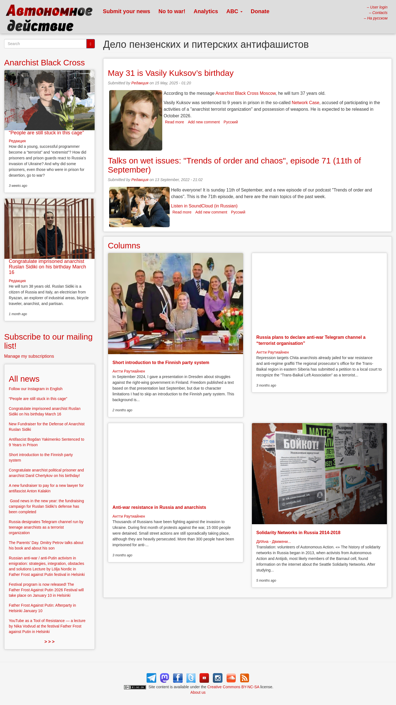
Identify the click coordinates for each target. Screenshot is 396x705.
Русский (231, 122)
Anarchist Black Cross (44, 62)
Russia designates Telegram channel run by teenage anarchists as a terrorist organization (46, 527)
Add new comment (204, 122)
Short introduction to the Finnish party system (160, 362)
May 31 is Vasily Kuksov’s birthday (170, 72)
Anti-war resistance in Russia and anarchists (159, 507)
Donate (260, 11)
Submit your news (126, 11)
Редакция (139, 83)
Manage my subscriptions (29, 356)
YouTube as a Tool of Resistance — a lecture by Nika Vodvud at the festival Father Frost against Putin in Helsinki (47, 626)
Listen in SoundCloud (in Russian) (204, 206)
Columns (124, 245)
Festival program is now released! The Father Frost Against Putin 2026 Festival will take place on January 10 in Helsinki (46, 590)
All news (24, 378)
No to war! (171, 11)
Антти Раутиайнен (128, 371)
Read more (174, 122)
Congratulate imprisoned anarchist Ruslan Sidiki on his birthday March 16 (47, 267)
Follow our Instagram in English (35, 389)
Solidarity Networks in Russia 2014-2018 (298, 532)
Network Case (305, 102)
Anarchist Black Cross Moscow (246, 93)
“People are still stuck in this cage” (46, 132)
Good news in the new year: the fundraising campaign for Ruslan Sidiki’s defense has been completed (46, 506)
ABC (234, 11)
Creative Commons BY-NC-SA (233, 687)
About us (197, 692)
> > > (50, 641)
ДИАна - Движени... (273, 541)
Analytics (206, 11)
